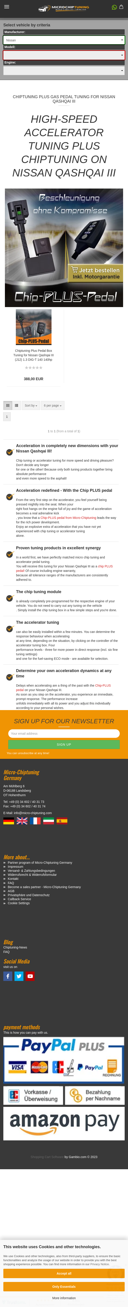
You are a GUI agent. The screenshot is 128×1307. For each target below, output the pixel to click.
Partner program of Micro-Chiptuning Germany (40, 862)
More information (64, 1298)
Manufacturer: (14, 32)
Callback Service (19, 899)
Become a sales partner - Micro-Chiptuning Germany (44, 887)
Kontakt (13, 879)
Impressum (15, 866)
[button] (112, 8)
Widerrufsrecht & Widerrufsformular (32, 874)
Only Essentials (64, 1286)
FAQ (11, 883)
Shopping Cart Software (47, 1157)
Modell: (9, 47)
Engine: (10, 62)
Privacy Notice (99, 1264)
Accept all (64, 1273)
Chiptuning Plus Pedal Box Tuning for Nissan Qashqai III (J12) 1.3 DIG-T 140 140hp (33, 355)
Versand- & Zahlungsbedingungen (31, 870)
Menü (6, 6)
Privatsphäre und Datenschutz (29, 895)
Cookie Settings (19, 903)
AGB (11, 891)
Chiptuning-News (15, 947)
